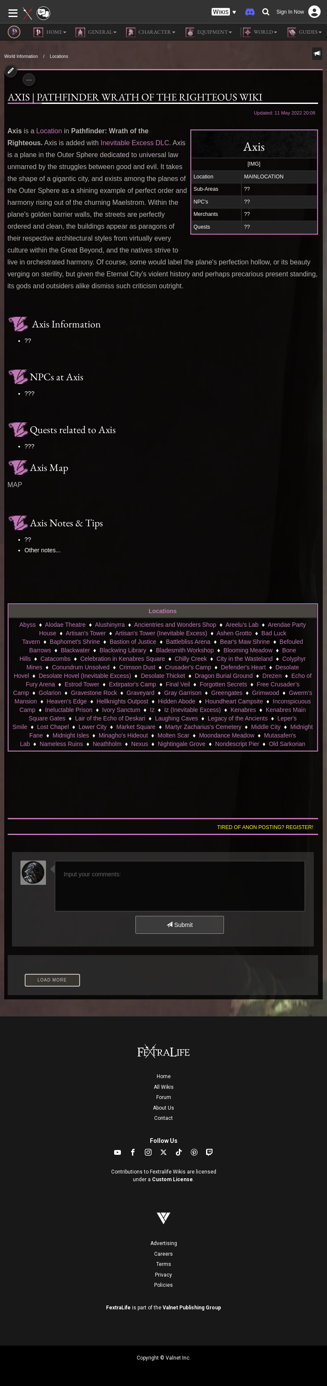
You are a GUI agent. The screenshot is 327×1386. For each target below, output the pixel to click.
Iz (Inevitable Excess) (192, 709)
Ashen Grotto (234, 633)
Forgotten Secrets (223, 684)
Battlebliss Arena (188, 641)
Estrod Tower (82, 684)
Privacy (163, 1275)
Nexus (139, 743)
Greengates (226, 692)
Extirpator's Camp (132, 684)
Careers (163, 1254)
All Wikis (164, 1087)
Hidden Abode (176, 701)
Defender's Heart (243, 667)
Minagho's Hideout (123, 735)
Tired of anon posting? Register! (265, 827)
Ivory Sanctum (121, 709)
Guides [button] (304, 32)
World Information (21, 56)
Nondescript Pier (237, 743)
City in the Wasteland (245, 658)
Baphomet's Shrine (75, 641)
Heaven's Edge (67, 701)
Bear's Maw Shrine (245, 641)
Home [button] (49, 32)
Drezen (271, 675)
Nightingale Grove (181, 743)
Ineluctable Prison (68, 709)
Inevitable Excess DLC (134, 142)
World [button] (259, 32)
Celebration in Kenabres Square (122, 658)
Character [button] (150, 32)
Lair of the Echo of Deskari (110, 718)
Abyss (28, 624)
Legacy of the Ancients (238, 718)
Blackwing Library (123, 650)
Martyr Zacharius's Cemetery (203, 726)
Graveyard (140, 692)
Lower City (92, 726)
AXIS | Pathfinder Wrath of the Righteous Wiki (135, 96)
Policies (163, 1285)
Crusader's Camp (188, 667)
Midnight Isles (70, 735)
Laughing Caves (176, 718)
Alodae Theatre (65, 624)
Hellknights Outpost (122, 701)
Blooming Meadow (248, 650)
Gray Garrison (182, 692)
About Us (163, 1108)
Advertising (163, 1243)
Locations (59, 56)
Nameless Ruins (61, 743)
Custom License (172, 1179)
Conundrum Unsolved (80, 667)
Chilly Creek (191, 658)
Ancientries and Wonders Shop (175, 624)
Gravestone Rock (94, 692)
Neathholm (107, 743)
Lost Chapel (53, 726)
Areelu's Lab (242, 624)
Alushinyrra (110, 624)
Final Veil (178, 684)
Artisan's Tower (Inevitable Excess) (161, 633)
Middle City (266, 726)
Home (164, 1076)
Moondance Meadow (226, 735)
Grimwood (265, 692)
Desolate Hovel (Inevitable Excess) (85, 675)
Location (49, 131)
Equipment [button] (208, 32)
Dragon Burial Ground (223, 675)
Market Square (135, 726)
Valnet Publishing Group (192, 1308)
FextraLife (118, 1308)
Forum (163, 1097)
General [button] (96, 32)
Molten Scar (173, 735)
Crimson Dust (137, 667)
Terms (163, 1264)
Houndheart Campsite (234, 701)
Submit (179, 924)
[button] (224, 12)
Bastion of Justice (132, 641)
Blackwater (75, 650)
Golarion (50, 692)
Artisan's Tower (86, 633)
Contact (163, 1118)
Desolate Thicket (163, 675)
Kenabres (243, 709)
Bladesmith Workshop (185, 650)
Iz (152, 709)
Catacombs (55, 658)
